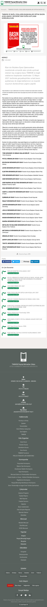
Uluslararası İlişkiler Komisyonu (23, 469)
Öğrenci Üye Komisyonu (23, 466)
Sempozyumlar (23, 554)
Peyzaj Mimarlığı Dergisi (23, 538)
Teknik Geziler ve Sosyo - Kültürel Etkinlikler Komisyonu (23, 477)
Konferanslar (23, 557)
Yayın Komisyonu (23, 471)
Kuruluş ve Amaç (23, 420)
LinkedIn (35, 261)
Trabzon (38, 573)
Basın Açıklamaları (23, 507)
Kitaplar (23, 536)
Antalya (14, 573)
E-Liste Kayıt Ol (23, 604)
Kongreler (23, 551)
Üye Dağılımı (23, 431)
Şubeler (23, 423)
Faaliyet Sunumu (23, 501)
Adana (8, 573)
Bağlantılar (27, 585)
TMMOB (23, 434)
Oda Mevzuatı (23, 525)
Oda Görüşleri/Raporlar (23, 509)
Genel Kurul (23, 442)
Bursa (20, 573)
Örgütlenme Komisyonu (23, 480)
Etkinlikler (23, 515)
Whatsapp (25, 261)
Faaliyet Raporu (23, 496)
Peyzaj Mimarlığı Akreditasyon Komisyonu (23, 483)
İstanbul (26, 573)
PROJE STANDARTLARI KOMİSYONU (23, 456)
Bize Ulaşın (18, 585)
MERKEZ (5, 57)
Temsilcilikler (23, 426)
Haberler (23, 504)
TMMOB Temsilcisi (23, 453)
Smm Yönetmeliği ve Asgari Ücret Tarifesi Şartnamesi (23, 485)
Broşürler (23, 541)
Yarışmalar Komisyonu (23, 463)
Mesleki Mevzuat (23, 522)
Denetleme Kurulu (23, 447)
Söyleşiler (23, 560)
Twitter (16, 261)
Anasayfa (3, 9)
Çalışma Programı (23, 493)
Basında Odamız (23, 512)
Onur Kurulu (23, 450)
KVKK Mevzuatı (23, 528)
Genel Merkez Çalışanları (23, 429)
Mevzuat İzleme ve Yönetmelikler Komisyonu (23, 474)
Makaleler (23, 544)
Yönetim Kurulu (23, 444)
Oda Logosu (35, 585)
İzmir (32, 573)
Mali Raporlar (23, 498)
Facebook (7, 261)
